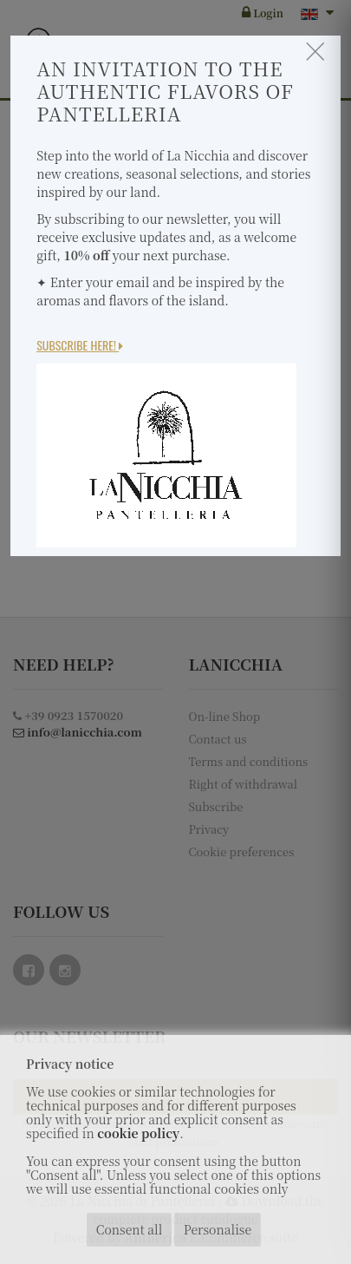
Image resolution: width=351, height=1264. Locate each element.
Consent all (129, 1229)
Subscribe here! (79, 345)
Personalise (217, 1229)
